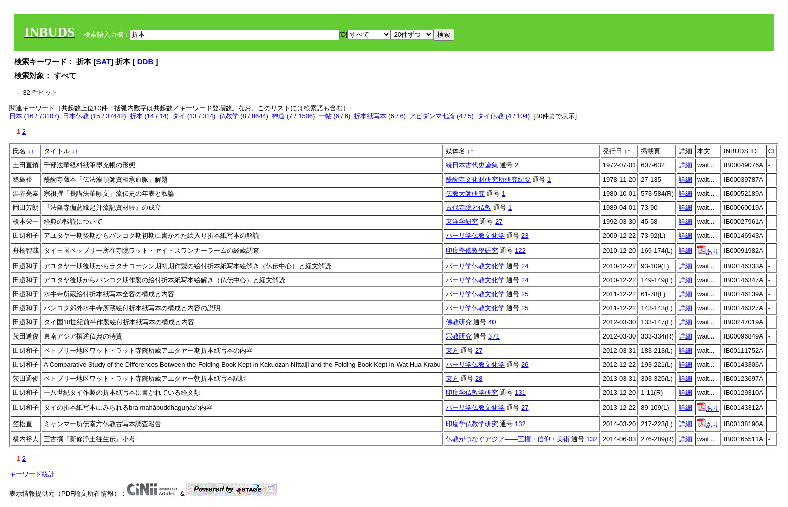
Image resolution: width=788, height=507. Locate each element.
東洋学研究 (462, 221)
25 (524, 294)
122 (520, 251)
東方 (452, 350)
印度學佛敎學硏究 (472, 251)
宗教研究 (459, 336)
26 (524, 364)
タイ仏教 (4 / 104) (503, 116)
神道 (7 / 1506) (293, 116)
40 (492, 322)
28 (478, 378)
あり (708, 252)
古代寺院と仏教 (468, 207)
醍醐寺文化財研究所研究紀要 (488, 179)
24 (524, 266)
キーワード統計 (32, 474)
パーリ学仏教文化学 (475, 235)
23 (524, 235)
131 (520, 392)
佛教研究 (459, 322)
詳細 (685, 165)
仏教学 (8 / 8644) (243, 116)
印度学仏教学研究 (472, 392)
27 (498, 221)
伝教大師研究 (465, 193)
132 (520, 424)
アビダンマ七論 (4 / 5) (441, 116)
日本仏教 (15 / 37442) (94, 116)
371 (494, 336)
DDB (146, 61)
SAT (103, 61)
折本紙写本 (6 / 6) (380, 116)
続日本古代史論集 (472, 165)
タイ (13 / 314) (193, 116)
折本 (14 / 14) (149, 116)
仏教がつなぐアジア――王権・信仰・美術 (508, 439)
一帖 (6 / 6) (335, 116)
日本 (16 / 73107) (34, 116)
